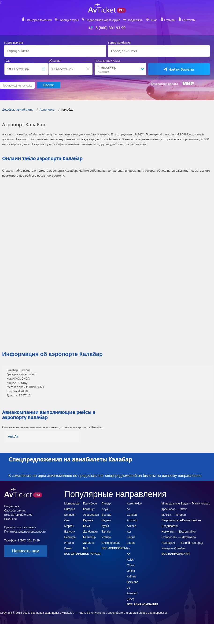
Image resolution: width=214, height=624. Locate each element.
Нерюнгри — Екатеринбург (179, 531)
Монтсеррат (72, 503)
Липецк (106, 503)
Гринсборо (90, 503)
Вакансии (10, 518)
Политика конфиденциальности (25, 531)
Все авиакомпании (142, 604)
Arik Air (13, 436)
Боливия (70, 514)
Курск (105, 525)
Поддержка (134, 20)
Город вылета (13, 42)
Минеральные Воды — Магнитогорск (186, 503)
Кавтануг (89, 509)
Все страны (73, 553)
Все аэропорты (114, 548)
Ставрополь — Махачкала (179, 537)
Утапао (106, 537)
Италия (69, 542)
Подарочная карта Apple (103, 20)
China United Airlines (131, 570)
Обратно (54, 60)
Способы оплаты (15, 510)
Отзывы (168, 20)
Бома (86, 525)
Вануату (69, 531)
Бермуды (70, 537)
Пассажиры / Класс (107, 60)
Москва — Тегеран (174, 514)
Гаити (68, 548)
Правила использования (20, 527)
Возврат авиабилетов (18, 514)
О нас (152, 20)
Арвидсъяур (91, 514)
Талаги (106, 531)
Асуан (105, 509)
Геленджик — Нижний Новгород (182, 542)
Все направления (176, 553)
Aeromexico (134, 503)
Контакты (187, 20)
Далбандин (90, 531)
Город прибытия (119, 42)
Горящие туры (69, 20)
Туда (7, 60)
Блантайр (89, 537)
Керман (88, 520)
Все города (92, 553)
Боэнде (106, 514)
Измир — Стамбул (174, 548)
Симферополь (111, 542)
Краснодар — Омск (174, 509)
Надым (106, 520)
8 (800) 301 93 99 (110, 27)
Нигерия (69, 509)
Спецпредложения (40, 20)
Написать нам (25, 550)
